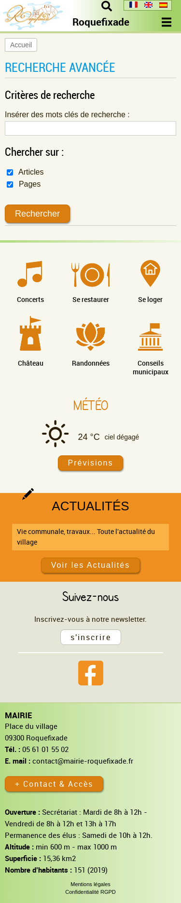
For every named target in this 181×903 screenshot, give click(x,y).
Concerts (30, 299)
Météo (90, 405)
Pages (24, 184)
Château (30, 363)
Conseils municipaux (150, 367)
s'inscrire (90, 637)
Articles (25, 172)
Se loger (150, 299)
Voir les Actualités (90, 565)
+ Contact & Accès (54, 784)
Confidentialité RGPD (90, 892)
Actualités (90, 506)
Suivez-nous (90, 596)
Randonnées (91, 363)
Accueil (21, 45)
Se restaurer (90, 299)
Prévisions (90, 463)
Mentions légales (90, 884)
